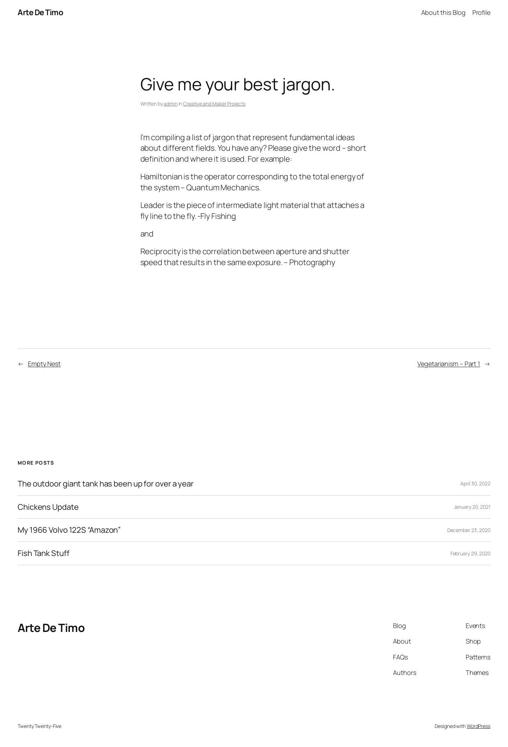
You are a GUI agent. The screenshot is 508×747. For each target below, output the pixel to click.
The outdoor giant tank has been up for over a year (106, 483)
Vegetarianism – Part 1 (448, 363)
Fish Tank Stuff (43, 553)
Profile (481, 12)
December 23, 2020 (468, 530)
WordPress (478, 726)
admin (170, 103)
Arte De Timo (40, 12)
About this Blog (443, 12)
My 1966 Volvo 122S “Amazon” (69, 530)
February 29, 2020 (470, 553)
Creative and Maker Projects (214, 103)
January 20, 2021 (472, 506)
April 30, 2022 (475, 483)
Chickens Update (48, 507)
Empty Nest (44, 363)
